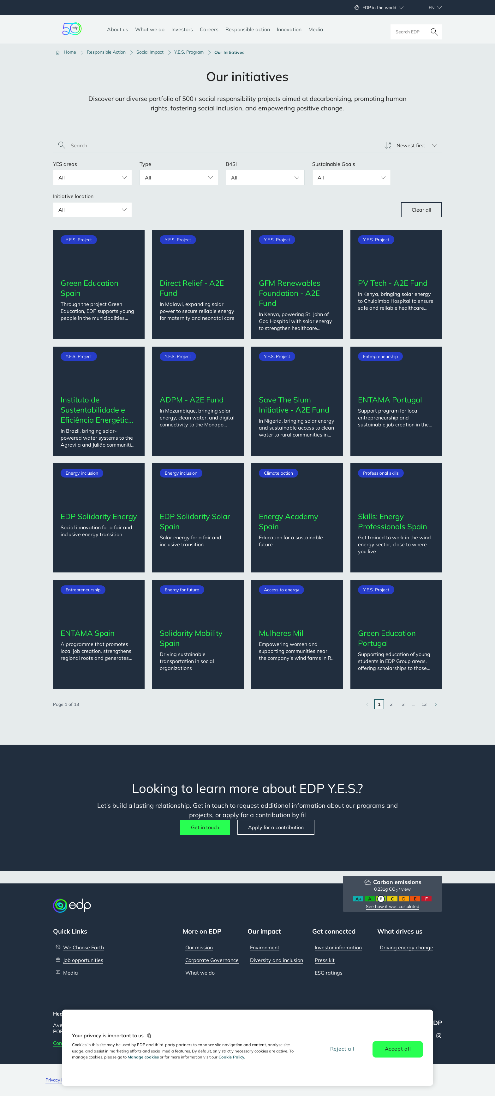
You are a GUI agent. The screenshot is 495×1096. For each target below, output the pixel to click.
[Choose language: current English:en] (428, 7)
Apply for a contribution (276, 827)
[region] (247, 1048)
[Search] (434, 29)
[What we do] (150, 29)
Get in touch (205, 827)
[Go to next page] (436, 704)
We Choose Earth (83, 947)
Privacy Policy (59, 1080)
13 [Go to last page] (423, 704)
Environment (264, 947)
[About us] (118, 29)
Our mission (199, 947)
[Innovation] (289, 29)
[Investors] (182, 29)
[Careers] (209, 29)
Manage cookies (143, 1056)
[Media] (316, 29)
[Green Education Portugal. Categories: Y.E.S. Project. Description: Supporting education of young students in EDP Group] (396, 634)
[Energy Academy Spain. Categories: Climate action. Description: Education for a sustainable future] (297, 517)
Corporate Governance (212, 960)
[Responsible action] (247, 29)
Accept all (398, 1049)
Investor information (338, 947)
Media (70, 973)
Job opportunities (83, 960)
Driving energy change (406, 947)
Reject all (342, 1049)
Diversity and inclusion (276, 960)
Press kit (325, 960)
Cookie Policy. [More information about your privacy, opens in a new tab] (231, 1056)
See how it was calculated (392, 906)
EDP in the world (379, 7)
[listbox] (410, 145)
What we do (200, 973)
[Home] (68, 52)
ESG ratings (329, 973)
